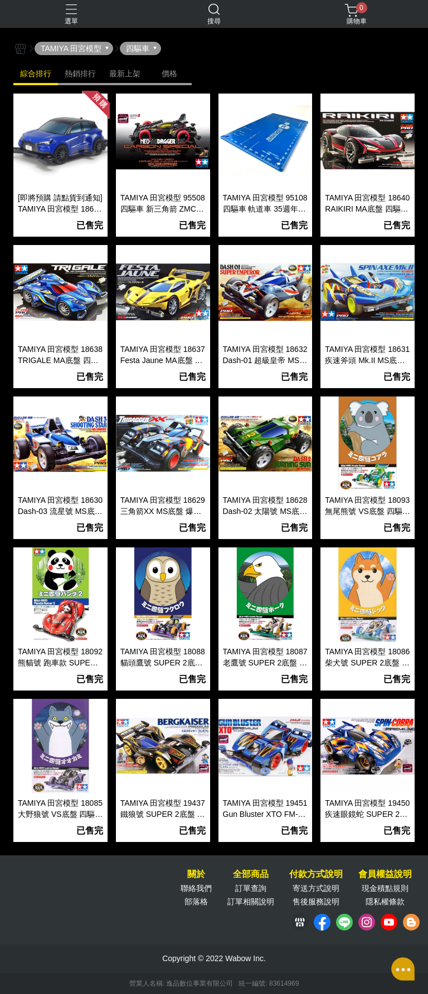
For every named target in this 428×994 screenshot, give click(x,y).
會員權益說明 (385, 874)
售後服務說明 (316, 901)
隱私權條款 (385, 901)
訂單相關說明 (250, 901)
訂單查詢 (250, 888)
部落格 (196, 901)
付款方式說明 (316, 874)
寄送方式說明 (316, 888)
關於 (196, 874)
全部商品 (251, 874)
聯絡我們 (196, 888)
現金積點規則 (385, 888)
